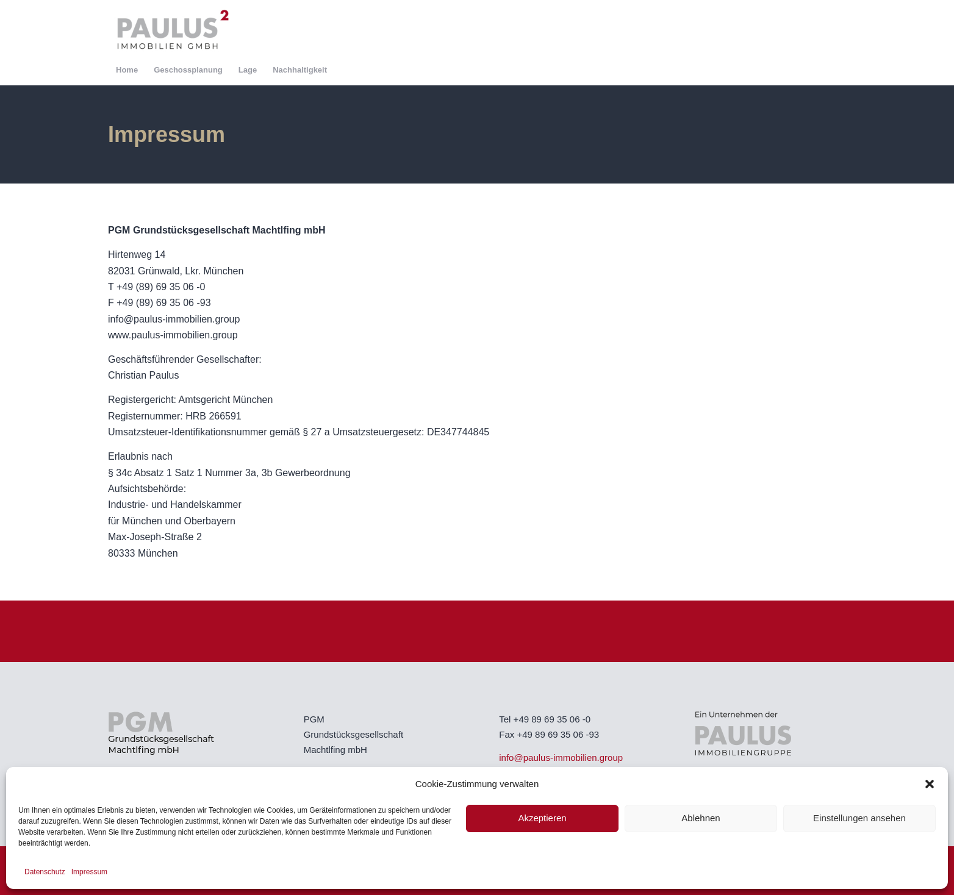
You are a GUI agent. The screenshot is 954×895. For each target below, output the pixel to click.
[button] (930, 784)
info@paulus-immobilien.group (561, 757)
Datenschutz (44, 872)
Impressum (89, 872)
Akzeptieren (542, 818)
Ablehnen (700, 818)
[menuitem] (127, 70)
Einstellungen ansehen (859, 818)
